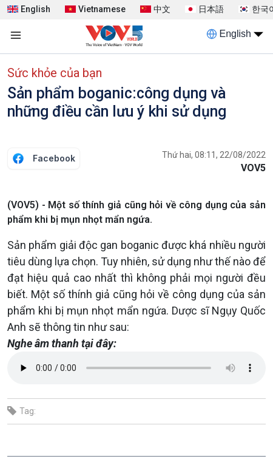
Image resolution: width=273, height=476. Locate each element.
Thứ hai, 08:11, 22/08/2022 (214, 155)
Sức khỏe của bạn (54, 73)
